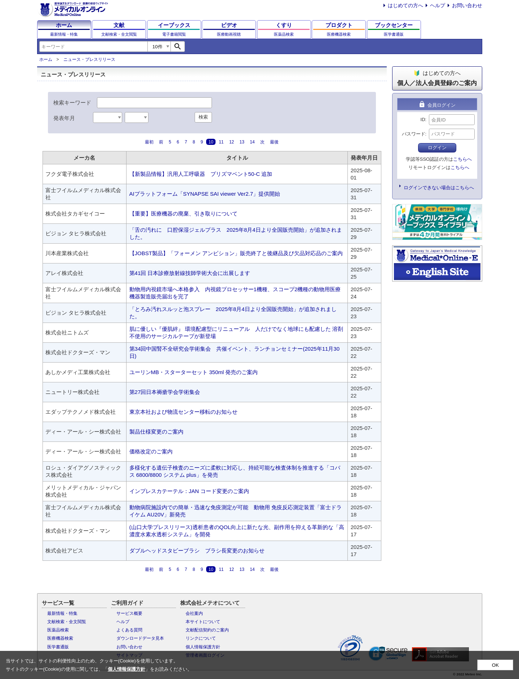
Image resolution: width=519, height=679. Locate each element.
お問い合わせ (467, 5)
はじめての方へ (405, 5)
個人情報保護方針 (203, 646)
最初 (149, 142)
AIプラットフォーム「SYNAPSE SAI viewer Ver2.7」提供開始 (204, 194)
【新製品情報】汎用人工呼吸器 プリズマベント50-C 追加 (200, 174)
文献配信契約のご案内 (207, 630)
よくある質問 (129, 630)
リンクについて (201, 638)
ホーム (45, 59)
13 (242, 142)
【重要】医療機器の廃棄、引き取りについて (183, 213)
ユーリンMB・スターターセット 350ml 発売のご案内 (193, 372)
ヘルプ (437, 5)
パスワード (413, 134)
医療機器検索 (60, 638)
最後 (274, 142)
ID (423, 119)
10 (210, 142)
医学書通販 (58, 646)
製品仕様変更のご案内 (156, 432)
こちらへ (462, 159)
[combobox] (93, 46)
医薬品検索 (58, 630)
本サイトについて (203, 621)
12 (231, 142)
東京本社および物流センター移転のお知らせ (183, 412)
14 (252, 142)
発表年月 (64, 118)
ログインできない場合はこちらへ (439, 187)
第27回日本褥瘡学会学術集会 (164, 392)
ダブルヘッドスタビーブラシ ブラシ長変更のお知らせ (197, 550)
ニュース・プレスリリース (89, 59)
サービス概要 (129, 613)
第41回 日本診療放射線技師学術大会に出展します (189, 273)
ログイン (437, 147)
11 (221, 142)
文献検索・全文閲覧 (66, 621)
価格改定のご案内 (151, 451)
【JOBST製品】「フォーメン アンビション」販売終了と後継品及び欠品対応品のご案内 (236, 253)
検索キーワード (72, 102)
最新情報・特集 (62, 613)
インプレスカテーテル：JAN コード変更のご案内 (189, 491)
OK (495, 665)
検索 (203, 117)
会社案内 (194, 613)
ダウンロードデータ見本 (140, 638)
